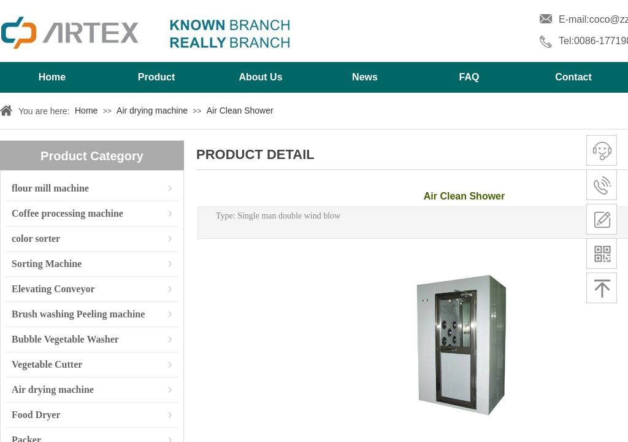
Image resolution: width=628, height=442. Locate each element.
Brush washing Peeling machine (78, 314)
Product (156, 77)
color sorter (36, 238)
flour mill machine (50, 188)
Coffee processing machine (67, 213)
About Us (260, 77)
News (365, 77)
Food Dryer (36, 414)
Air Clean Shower (240, 110)
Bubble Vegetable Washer (65, 339)
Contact (573, 77)
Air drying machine (152, 110)
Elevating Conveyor (53, 289)
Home (52, 77)
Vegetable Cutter (47, 364)
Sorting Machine (47, 263)
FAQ (469, 77)
